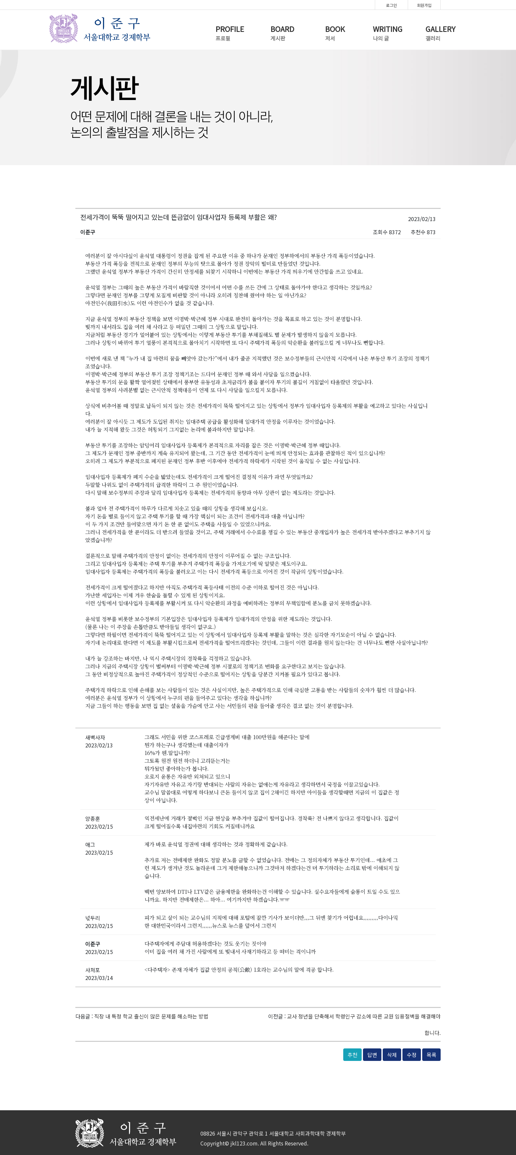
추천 (352, 1055)
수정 (412, 1055)
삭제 (392, 1055)
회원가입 (424, 5)
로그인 (391, 5)
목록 (431, 1055)
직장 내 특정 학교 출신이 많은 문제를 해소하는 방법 (151, 1016)
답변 (372, 1055)
